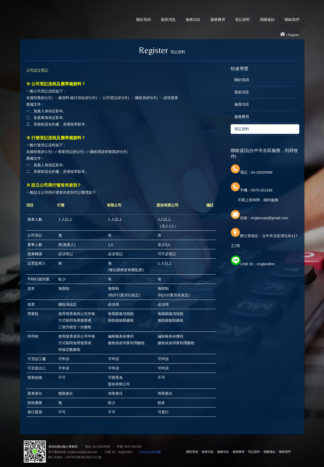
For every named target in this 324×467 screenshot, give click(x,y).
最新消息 (168, 19)
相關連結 (267, 19)
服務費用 (217, 19)
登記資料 (242, 19)
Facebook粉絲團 (150, 452)
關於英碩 (143, 19)
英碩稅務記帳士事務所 (69, 14)
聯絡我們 (292, 19)
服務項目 (193, 19)
